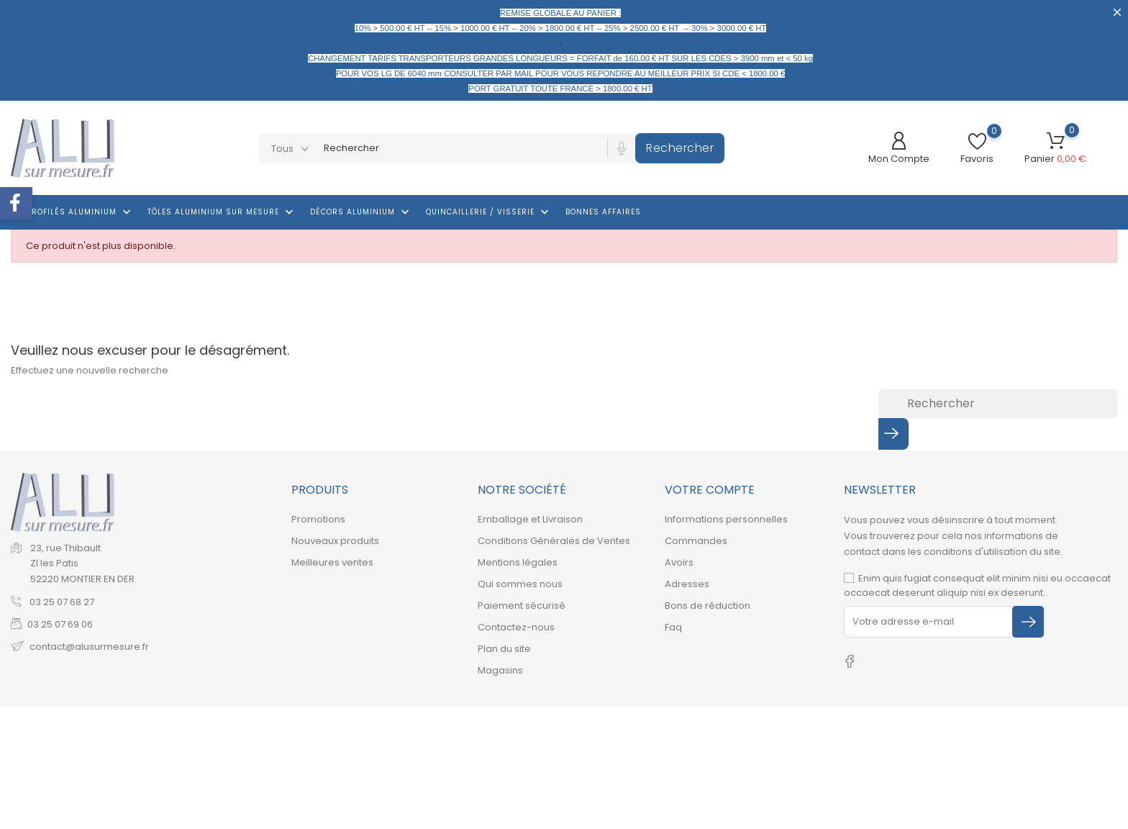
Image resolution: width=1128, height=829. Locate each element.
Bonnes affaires (603, 212)
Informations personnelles (726, 519)
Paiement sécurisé (521, 605)
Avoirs (679, 562)
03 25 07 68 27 (60, 602)
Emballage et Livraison (530, 519)
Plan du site (504, 649)
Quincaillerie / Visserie (489, 212)
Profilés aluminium (80, 212)
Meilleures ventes (332, 562)
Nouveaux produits (335, 541)
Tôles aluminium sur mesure (221, 212)
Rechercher (680, 148)
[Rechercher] (997, 403)
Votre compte (710, 489)
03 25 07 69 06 (60, 624)
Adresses (687, 584)
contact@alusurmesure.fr (89, 646)
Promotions (318, 519)
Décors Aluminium (361, 212)
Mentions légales (518, 562)
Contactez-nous (516, 627)
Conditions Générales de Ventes (554, 541)
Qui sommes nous (520, 584)
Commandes (696, 541)
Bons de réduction (707, 605)
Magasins (500, 670)
